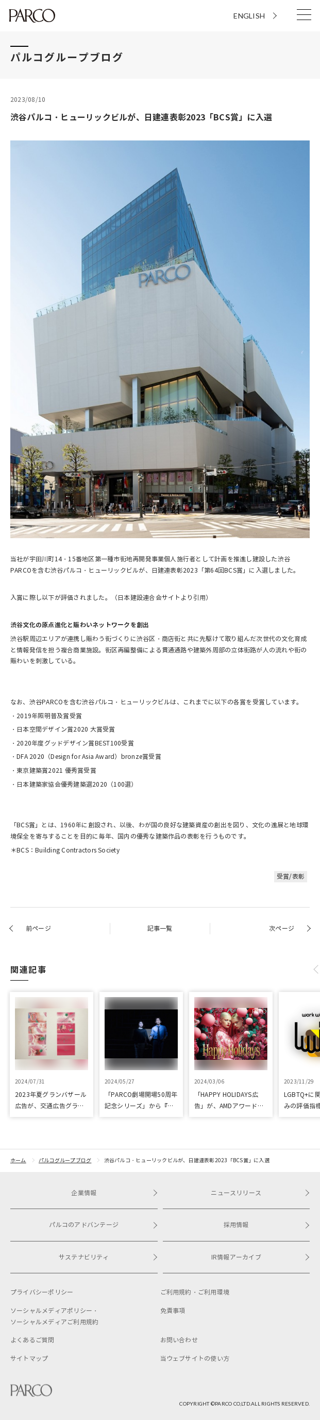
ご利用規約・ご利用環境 (195, 1292)
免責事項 (173, 1311)
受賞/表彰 (291, 876)
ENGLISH (249, 15)
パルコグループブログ (65, 1160)
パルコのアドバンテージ (103, 1225)
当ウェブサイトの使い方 (195, 1358)
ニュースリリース (260, 1193)
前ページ (38, 928)
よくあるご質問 (32, 1340)
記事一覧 (160, 928)
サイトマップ (29, 1358)
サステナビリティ (108, 1257)
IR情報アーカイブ (260, 1257)
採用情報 (267, 1225)
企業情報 (114, 1193)
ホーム (18, 1160)
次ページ (281, 928)
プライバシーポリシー (41, 1292)
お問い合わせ (179, 1340)
